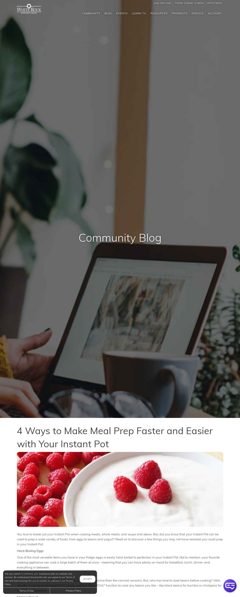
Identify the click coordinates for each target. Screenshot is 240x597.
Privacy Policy (73, 590)
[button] (230, 585)
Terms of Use (26, 590)
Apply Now (214, 3)
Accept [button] (87, 579)
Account (215, 13)
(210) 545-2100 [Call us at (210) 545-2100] (162, 3)
